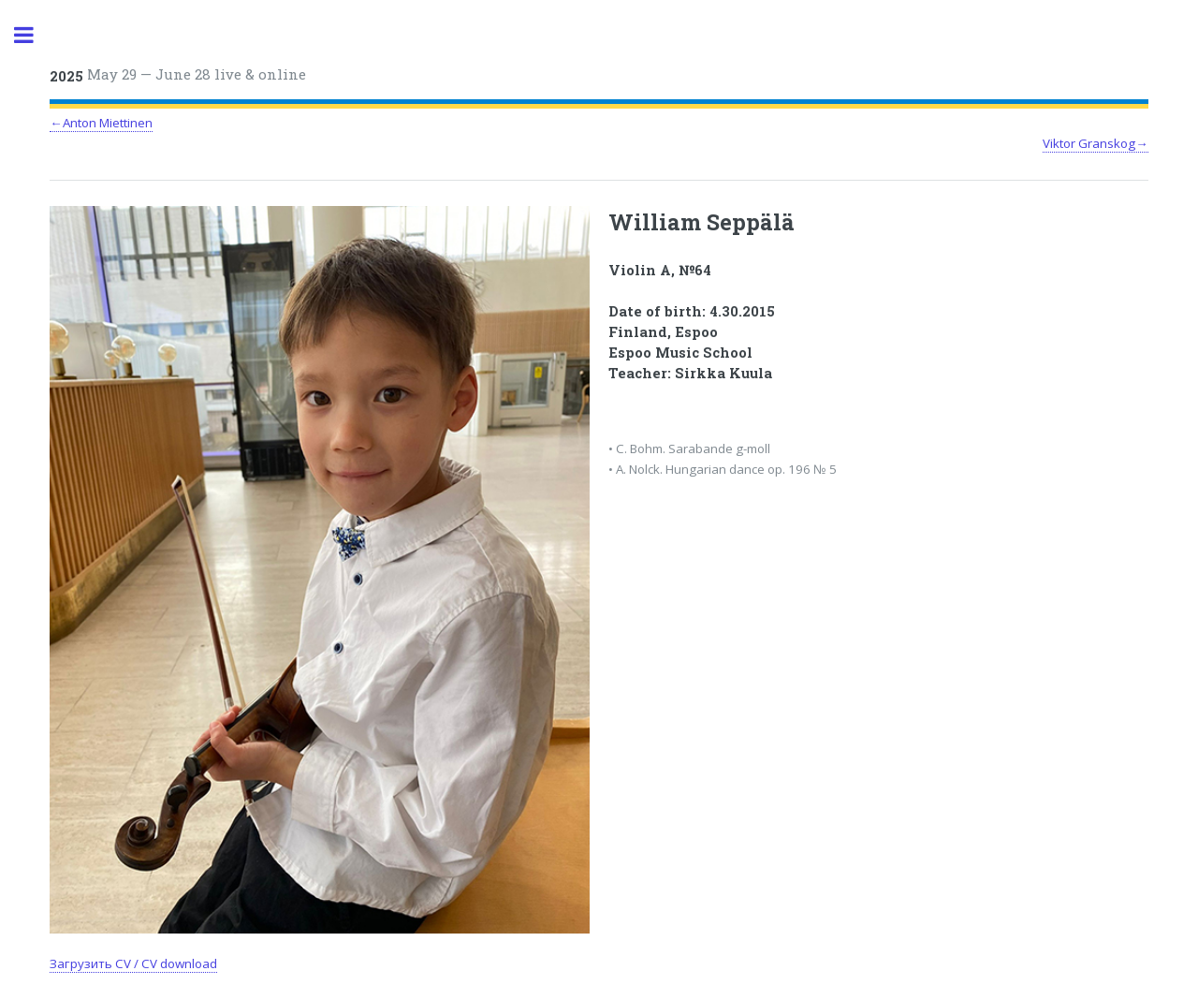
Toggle (33, 35)
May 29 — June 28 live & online (178, 75)
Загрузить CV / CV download (133, 963)
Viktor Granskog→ (1095, 143)
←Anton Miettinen (101, 122)
